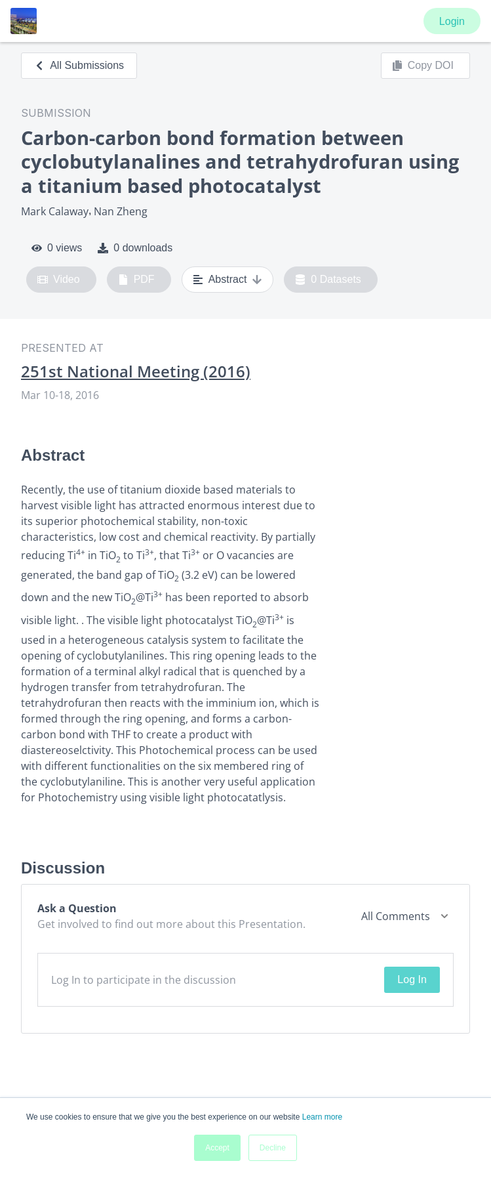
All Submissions (79, 65)
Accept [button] (217, 1147)
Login (452, 21)
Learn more (322, 1117)
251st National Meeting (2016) (135, 371)
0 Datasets (328, 279)
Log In (411, 979)
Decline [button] (273, 1147)
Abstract (228, 279)
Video (58, 279)
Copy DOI (423, 65)
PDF (136, 279)
